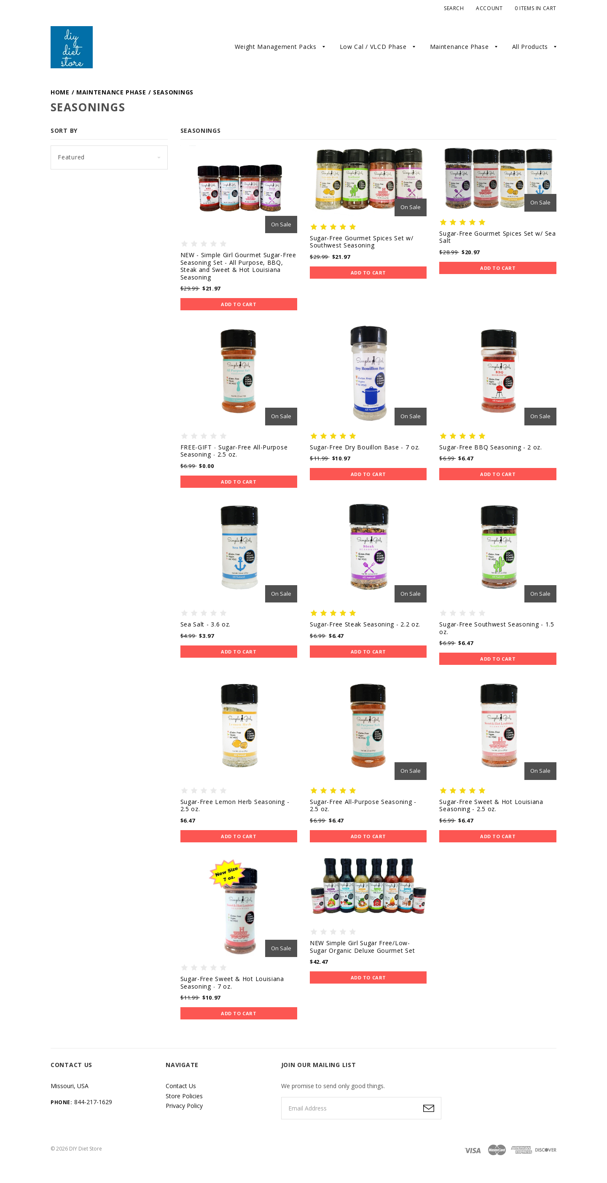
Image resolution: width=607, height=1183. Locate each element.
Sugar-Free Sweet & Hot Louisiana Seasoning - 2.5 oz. (491, 805)
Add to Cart (238, 304)
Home (60, 92)
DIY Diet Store (85, 1148)
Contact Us (181, 1086)
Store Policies (184, 1096)
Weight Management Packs (276, 47)
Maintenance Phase (459, 47)
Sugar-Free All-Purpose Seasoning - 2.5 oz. (363, 805)
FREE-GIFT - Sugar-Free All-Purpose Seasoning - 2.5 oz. (234, 451)
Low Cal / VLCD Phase (373, 47)
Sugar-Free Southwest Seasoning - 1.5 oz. (496, 628)
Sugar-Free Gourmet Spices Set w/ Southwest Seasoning (361, 242)
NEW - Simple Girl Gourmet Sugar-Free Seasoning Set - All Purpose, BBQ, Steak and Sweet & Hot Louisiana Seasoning (238, 266)
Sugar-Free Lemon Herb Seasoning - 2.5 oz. (235, 805)
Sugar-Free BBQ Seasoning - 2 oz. (490, 447)
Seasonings (173, 92)
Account (489, 8)
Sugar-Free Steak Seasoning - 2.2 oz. (365, 624)
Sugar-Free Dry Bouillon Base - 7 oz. (365, 447)
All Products (530, 47)
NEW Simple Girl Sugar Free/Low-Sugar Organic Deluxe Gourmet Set (362, 946)
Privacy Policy (184, 1106)
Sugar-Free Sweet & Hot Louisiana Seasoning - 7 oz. (232, 982)
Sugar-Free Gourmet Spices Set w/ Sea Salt (497, 237)
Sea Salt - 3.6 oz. (205, 624)
